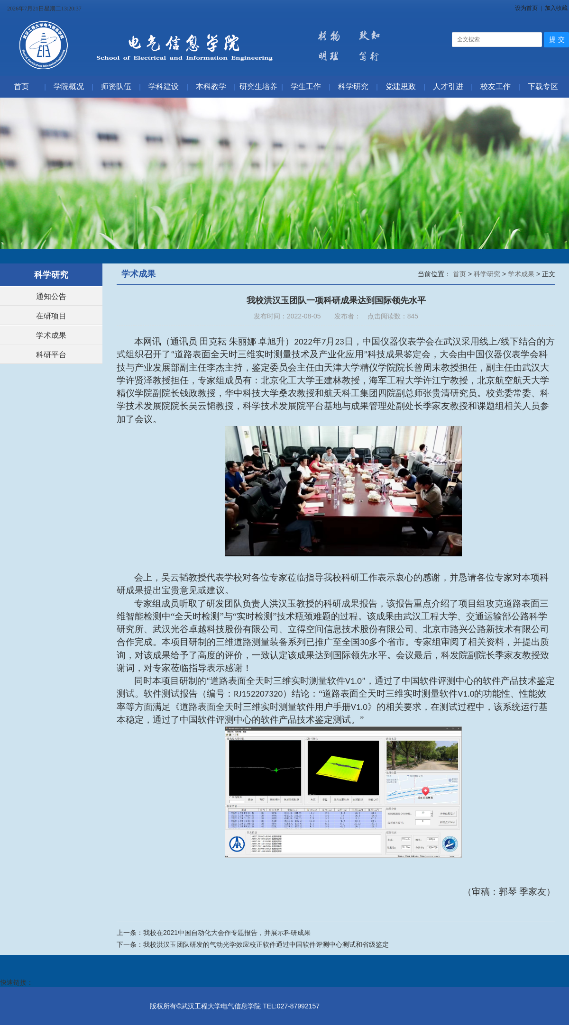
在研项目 (51, 316)
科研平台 (51, 355)
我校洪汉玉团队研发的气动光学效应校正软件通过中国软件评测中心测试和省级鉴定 (266, 944)
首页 (460, 274)
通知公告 (51, 296)
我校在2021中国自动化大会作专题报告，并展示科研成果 (227, 932)
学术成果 (51, 335)
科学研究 (488, 274)
